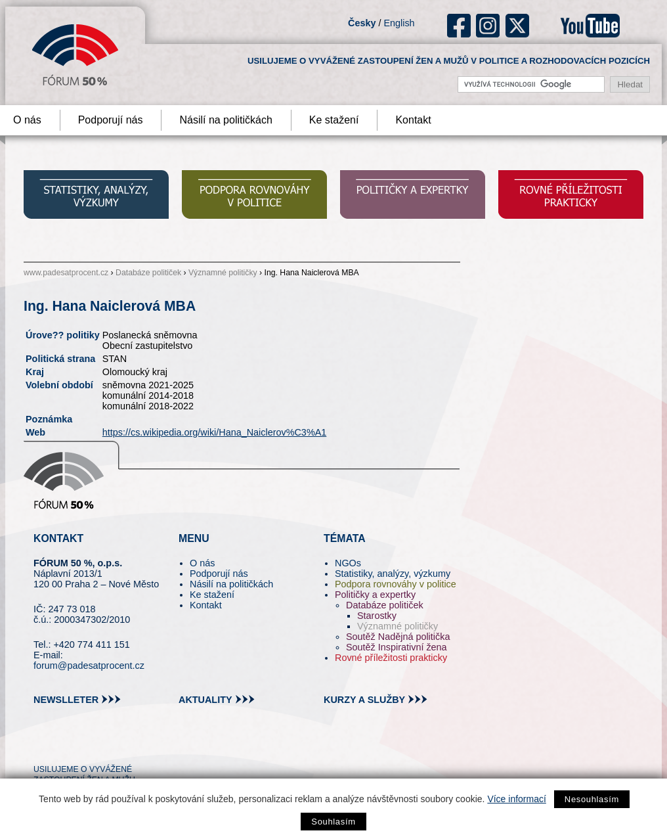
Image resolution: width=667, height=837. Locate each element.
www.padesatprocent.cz (66, 272)
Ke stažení (334, 119)
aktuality (205, 699)
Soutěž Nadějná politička (398, 636)
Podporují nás (110, 119)
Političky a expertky (375, 594)
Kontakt (413, 119)
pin (64, 745)
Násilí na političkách (225, 119)
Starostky (377, 615)
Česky (362, 23)
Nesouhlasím (592, 799)
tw (42, 745)
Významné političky (222, 272)
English (398, 23)
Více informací (516, 799)
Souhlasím (333, 821)
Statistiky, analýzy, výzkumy (392, 573)
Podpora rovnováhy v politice (395, 584)
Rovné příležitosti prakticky (391, 657)
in (107, 745)
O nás (202, 563)
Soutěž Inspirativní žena (396, 647)
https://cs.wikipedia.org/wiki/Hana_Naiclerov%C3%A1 (214, 432)
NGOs (348, 563)
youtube (590, 25)
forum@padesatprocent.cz (88, 665)
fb (459, 25)
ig (488, 25)
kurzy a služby (364, 699)
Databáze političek (148, 272)
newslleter (65, 699)
